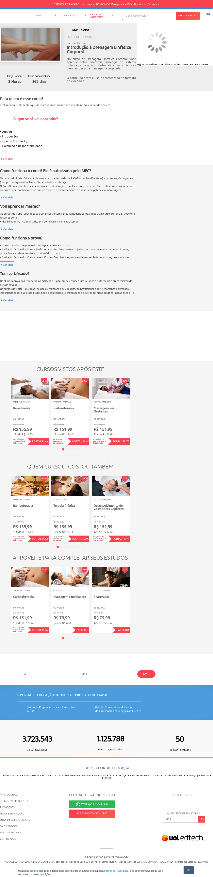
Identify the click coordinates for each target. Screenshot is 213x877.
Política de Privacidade (116, 871)
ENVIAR (146, 673)
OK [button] (188, 870)
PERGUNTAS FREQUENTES (14, 801)
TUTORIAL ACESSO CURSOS (15, 820)
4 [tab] (74, 449)
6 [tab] (75, 547)
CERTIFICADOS (8, 839)
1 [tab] (63, 449)
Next (135, 408)
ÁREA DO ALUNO (188, 15)
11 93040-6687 (94, 804)
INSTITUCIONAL (8, 795)
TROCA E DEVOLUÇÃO (12, 814)
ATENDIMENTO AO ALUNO (91, 813)
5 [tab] (77, 449)
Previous (5, 408)
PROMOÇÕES (7, 807)
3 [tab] (70, 449)
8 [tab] (83, 547)
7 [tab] (79, 547)
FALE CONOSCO (9, 826)
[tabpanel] (30, 411)
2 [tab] (67, 449)
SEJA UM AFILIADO (10, 833)
